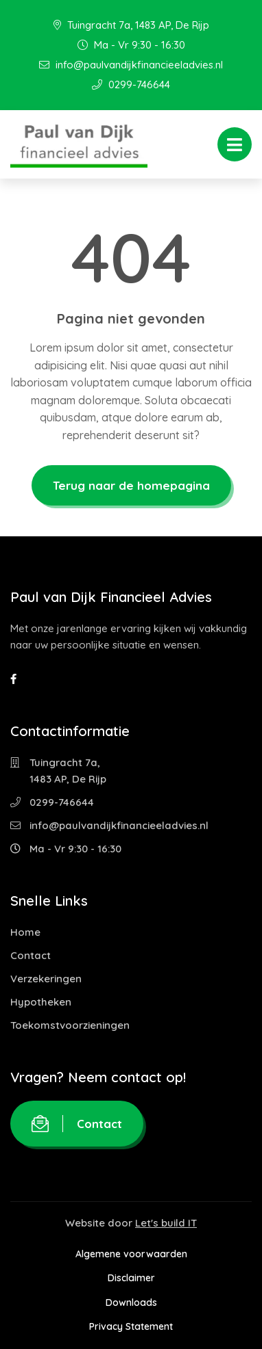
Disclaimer (131, 1278)
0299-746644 (131, 84)
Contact (30, 955)
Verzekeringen (46, 978)
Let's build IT (166, 1222)
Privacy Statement (131, 1326)
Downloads (131, 1302)
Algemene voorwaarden (131, 1254)
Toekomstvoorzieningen (70, 1025)
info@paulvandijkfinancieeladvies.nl (131, 64)
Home (25, 932)
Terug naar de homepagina (131, 485)
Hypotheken (40, 1001)
